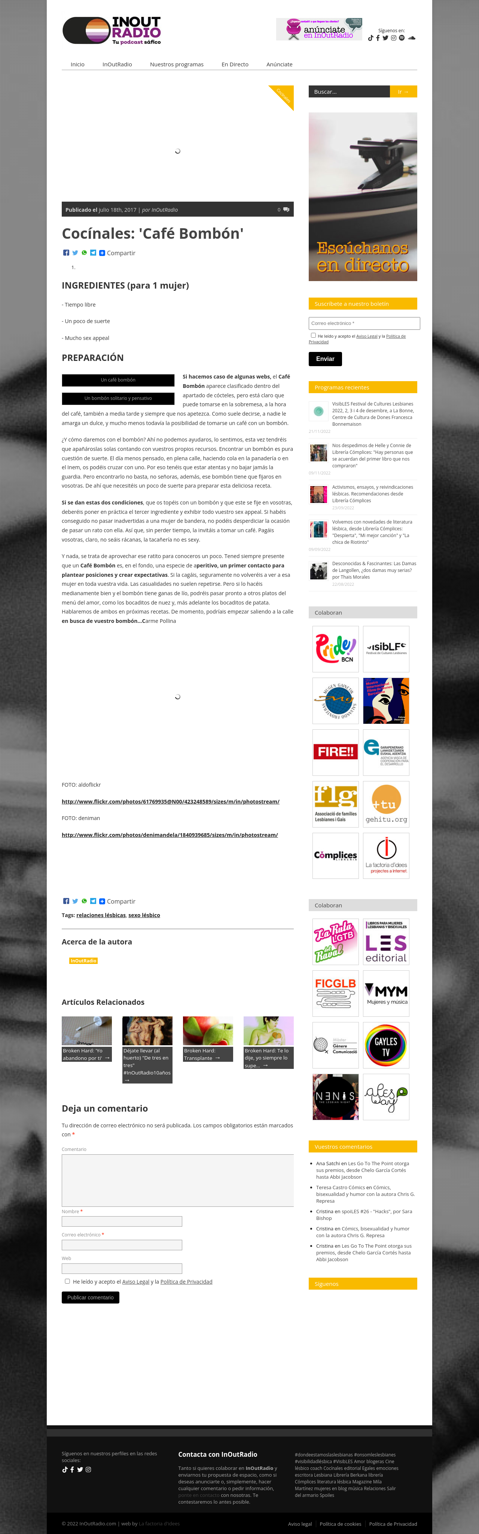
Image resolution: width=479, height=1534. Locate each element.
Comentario (74, 1149)
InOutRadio (117, 64)
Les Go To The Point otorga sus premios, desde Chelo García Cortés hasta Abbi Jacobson (362, 1170)
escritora (304, 1474)
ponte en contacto (199, 1494)
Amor (359, 1461)
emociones (387, 1468)
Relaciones (375, 1488)
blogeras (375, 1461)
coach (316, 1468)
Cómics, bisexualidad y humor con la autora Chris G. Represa (365, 1194)
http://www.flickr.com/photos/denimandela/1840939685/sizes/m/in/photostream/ (170, 834)
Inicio (78, 64)
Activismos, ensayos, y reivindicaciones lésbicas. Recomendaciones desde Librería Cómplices (372, 494)
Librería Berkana (350, 1474)
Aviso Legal (136, 1281)
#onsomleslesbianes (375, 1454)
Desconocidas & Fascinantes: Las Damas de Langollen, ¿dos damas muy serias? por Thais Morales (374, 570)
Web (66, 1258)
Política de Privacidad (187, 1281)
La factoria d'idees (159, 1523)
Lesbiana (323, 1474)
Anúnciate (279, 64)
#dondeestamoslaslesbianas (324, 1454)
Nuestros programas (177, 64)
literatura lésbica (334, 1481)
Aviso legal (300, 1523)
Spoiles (327, 1495)
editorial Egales (359, 1468)
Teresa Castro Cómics (340, 1187)
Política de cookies (340, 1523)
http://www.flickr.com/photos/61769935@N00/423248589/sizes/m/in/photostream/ (170, 801)
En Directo (235, 64)
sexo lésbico (144, 915)
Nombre (72, 1211)
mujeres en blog (330, 1488)
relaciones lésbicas (101, 915)
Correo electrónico (83, 1235)
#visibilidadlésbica (313, 1461)
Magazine (362, 1481)
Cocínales (283, 95)
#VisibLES (343, 1461)
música (355, 1488)
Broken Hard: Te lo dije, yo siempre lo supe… (267, 1058)
